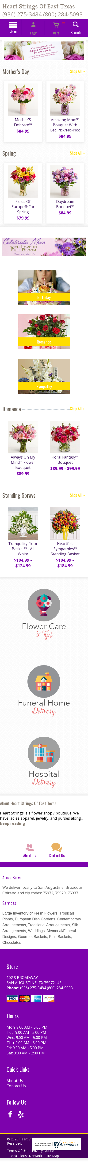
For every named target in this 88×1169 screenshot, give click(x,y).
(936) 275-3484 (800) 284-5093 (42, 14)
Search (69, 33)
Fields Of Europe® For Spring (22, 208)
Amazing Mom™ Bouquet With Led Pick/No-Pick (66, 127)
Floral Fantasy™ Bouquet (66, 464)
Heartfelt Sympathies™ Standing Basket (66, 553)
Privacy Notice (46, 1161)
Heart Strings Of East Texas (38, 6)
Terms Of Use (19, 1161)
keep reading (12, 827)
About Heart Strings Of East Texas (28, 807)
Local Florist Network (27, 1166)
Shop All (78, 72)
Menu (20, 32)
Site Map (55, 1166)
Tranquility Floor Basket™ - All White (22, 553)
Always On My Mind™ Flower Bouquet (22, 466)
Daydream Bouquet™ (66, 208)
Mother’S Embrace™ (22, 125)
